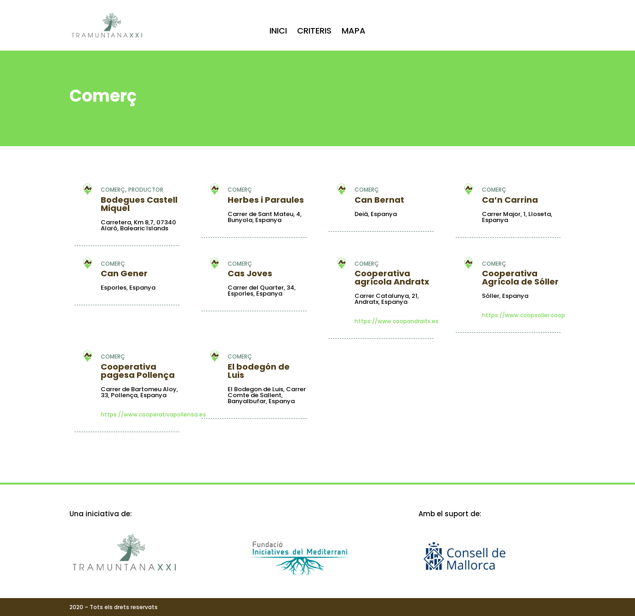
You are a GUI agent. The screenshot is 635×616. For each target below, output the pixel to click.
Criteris (314, 32)
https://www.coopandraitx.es (397, 321)
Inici (278, 32)
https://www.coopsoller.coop (523, 315)
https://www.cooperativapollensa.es (153, 414)
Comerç (113, 190)
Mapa (354, 32)
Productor (145, 190)
